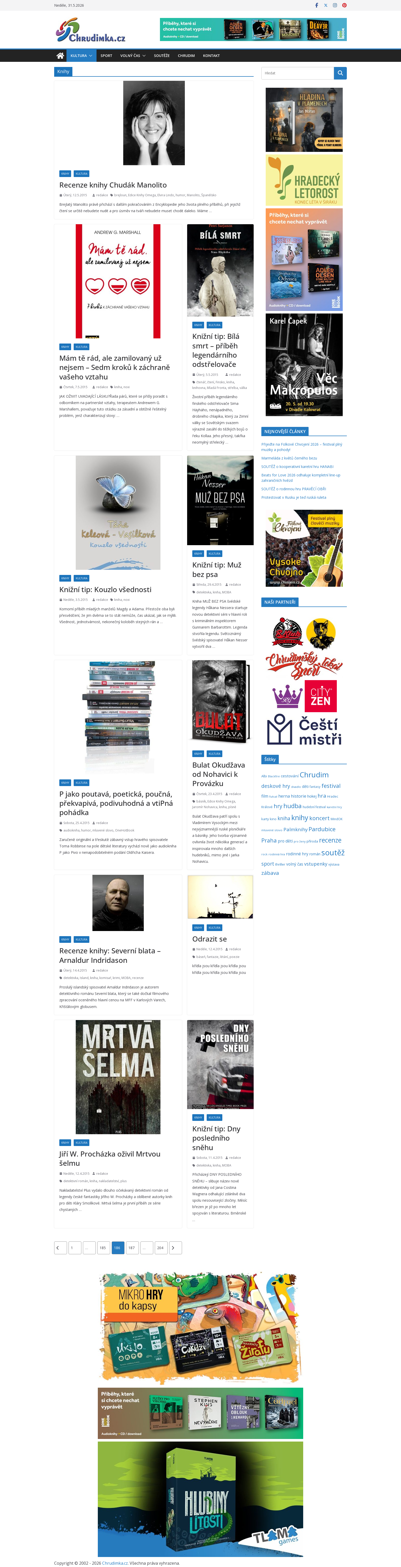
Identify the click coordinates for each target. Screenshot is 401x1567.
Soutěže (162, 55)
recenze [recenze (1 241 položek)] (330, 840)
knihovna (198, 388)
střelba (233, 388)
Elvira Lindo (165, 195)
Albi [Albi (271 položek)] (264, 776)
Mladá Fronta (216, 388)
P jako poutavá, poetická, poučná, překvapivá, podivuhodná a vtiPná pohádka (116, 803)
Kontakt (211, 55)
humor (180, 195)
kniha (118, 387)
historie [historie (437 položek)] (298, 796)
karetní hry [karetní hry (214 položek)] (334, 807)
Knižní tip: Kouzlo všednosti (105, 589)
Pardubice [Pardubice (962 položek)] (322, 829)
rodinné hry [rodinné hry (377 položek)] (297, 854)
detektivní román (75, 1181)
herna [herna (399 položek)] (284, 796)
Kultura (79, 55)
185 (103, 1247)
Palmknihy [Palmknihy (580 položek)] (295, 829)
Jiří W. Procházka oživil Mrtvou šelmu (109, 1158)
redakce (102, 195)
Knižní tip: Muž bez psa (216, 569)
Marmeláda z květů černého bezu (289, 458)
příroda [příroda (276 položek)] (312, 841)
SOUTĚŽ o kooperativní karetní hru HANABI (297, 466)
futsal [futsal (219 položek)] (273, 796)
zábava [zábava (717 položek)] (270, 872)
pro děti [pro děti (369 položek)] (285, 841)
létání (224, 957)
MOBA (226, 592)
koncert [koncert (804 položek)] (319, 818)
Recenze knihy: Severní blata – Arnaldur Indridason (110, 955)
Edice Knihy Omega (142, 195)
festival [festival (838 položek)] (331, 785)
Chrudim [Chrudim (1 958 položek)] (314, 774)
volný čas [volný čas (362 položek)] (294, 864)
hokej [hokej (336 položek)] (312, 796)
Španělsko (208, 195)
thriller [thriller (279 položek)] (280, 864)
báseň (200, 957)
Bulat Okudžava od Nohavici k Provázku (218, 774)
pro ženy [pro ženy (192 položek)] (299, 841)
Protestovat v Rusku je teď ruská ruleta (293, 497)
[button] (89, 55)
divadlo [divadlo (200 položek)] (296, 787)
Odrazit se (209, 939)
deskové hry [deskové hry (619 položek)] (275, 785)
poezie (235, 957)
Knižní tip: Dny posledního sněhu (216, 1138)
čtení (210, 382)
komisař (105, 978)
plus (123, 1181)
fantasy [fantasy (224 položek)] (315, 787)
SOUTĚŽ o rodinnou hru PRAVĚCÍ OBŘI (293, 488)
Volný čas (130, 55)
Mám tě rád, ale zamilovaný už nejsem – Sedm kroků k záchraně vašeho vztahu (114, 367)
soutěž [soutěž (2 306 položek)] (333, 852)
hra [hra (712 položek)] (322, 795)
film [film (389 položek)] (264, 796)
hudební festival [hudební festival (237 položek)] (314, 807)
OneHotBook (124, 830)
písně (232, 807)
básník (201, 801)
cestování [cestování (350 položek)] (290, 775)
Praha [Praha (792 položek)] (269, 840)
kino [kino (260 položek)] (273, 819)
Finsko (220, 382)
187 (131, 1247)
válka (243, 388)
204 (160, 1247)
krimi (116, 978)
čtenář (201, 382)
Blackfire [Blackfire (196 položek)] (274, 776)
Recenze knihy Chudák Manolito (113, 185)
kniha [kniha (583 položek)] (284, 818)
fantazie (212, 957)
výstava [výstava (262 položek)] (333, 864)
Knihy (65, 173)
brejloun (120, 195)
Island (84, 978)
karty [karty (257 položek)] (265, 819)
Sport (106, 55)
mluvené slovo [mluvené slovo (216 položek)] (271, 830)
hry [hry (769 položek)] (278, 806)
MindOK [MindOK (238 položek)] (336, 819)
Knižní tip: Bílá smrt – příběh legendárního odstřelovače (216, 350)
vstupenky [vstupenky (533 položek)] (315, 863)
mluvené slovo (102, 830)
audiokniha (71, 830)
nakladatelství (109, 1181)
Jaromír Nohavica (204, 807)
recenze (138, 978)
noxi (126, 387)
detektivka (203, 592)
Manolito (193, 195)
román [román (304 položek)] (314, 853)
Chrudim (186, 55)
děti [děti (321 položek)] (305, 786)
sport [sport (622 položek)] (267, 863)
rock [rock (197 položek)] (264, 854)
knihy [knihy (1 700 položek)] (299, 817)
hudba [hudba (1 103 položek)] (292, 806)
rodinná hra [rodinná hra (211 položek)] (277, 854)
